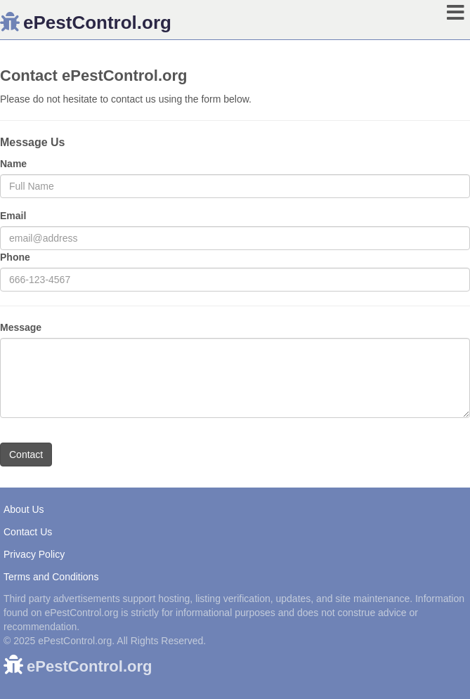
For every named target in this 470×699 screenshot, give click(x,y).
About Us (24, 509)
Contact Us (28, 531)
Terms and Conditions (51, 576)
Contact (26, 454)
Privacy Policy (34, 554)
